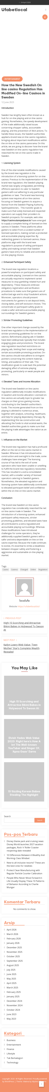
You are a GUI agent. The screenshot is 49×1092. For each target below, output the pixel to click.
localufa (24, 600)
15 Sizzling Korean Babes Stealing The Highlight (24, 793)
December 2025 (14, 947)
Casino (5, 569)
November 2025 (14, 951)
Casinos (14, 569)
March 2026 (12, 934)
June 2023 (11, 1014)
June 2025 (11, 974)
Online (33, 569)
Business (11, 1040)
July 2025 (11, 969)
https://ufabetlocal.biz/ (29, 606)
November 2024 (14, 1005)
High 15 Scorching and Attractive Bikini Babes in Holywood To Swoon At (24, 705)
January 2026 (13, 943)
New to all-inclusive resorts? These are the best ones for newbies (26, 864)
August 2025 (13, 965)
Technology (12, 1062)
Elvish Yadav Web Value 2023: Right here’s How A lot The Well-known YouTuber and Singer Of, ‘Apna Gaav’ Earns (24, 744)
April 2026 (11, 929)
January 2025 (13, 996)
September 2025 (15, 960)
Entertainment (12, 79)
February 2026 (14, 938)
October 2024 (13, 1009)
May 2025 (11, 978)
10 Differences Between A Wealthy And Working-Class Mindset (26, 857)
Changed (24, 569)
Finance (10, 1049)
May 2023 (11, 1018)
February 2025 (14, 992)
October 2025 (13, 956)
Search (7, 816)
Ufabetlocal (8, 9)
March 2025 (12, 987)
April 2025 (11, 983)
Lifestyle (11, 1053)
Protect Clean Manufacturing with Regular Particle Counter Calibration (24, 872)
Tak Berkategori (15, 1058)
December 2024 (14, 1000)
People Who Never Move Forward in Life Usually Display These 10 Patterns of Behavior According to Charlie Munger (25, 882)
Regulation (42, 569)
